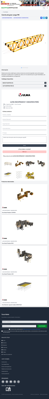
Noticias (4, 349)
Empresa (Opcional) (7, 119)
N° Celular (5, 132)
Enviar (24, 145)
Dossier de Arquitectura (6, 366)
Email (24, 151)
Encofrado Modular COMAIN (9, 212)
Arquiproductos (5, 371)
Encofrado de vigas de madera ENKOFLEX (12, 304)
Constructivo (4, 362)
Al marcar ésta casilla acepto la (25, 329)
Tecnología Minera (5, 364)
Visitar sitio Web (8, 108)
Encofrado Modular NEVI (8, 243)
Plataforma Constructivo (6, 369)
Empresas (4, 345)
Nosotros (4, 342)
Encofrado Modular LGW (8, 274)
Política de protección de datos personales (31, 329)
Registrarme (42, 326)
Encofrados (5, 12)
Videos (4, 352)
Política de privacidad (43, 394)
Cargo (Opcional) (6, 123)
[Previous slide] (3, 43)
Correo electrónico (6, 128)
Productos (4, 347)
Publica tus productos (7, 354)
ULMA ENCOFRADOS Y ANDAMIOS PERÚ (21, 17)
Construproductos (5, 373)
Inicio (3, 340)
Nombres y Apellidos (7, 114)
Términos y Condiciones (35, 394)
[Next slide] (45, 43)
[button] (21, 67)
